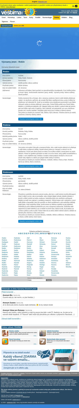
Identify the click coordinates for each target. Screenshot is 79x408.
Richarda (42, 244)
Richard (42, 242)
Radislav (4, 254)
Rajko (16, 273)
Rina (41, 246)
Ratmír (29, 256)
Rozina (68, 238)
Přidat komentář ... (8, 292)
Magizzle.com (42, 1)
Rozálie (53, 269)
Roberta (42, 252)
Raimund (17, 260)
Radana (4, 240)
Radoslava (17, 240)
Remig (29, 267)
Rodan (42, 260)
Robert (42, 250)
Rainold (16, 269)
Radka (4, 260)
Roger (42, 267)
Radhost (4, 246)
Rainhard (17, 267)
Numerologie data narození (56, 339)
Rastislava (30, 252)
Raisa (16, 271)
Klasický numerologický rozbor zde (31, 119)
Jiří (68, 12)
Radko (4, 263)
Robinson (43, 258)
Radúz (16, 250)
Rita (41, 248)
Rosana (53, 256)
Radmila (4, 267)
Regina (29, 263)
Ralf (28, 238)
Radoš (16, 242)
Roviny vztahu (14, 331)
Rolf (41, 273)
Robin (41, 254)
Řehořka (68, 267)
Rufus (68, 252)
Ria (41, 238)
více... (35, 335)
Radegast (5, 242)
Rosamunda (55, 254)
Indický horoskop (53, 331)
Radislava (5, 256)
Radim (4, 248)
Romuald (54, 242)
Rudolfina (69, 250)
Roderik (42, 263)
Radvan (16, 252)
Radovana (17, 246)
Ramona (29, 242)
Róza (53, 267)
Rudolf (68, 246)
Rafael (16, 254)
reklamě (22, 373)
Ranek (29, 246)
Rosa (53, 250)
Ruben (68, 244)
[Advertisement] (39, 43)
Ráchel (16, 258)
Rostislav (54, 258)
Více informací (10, 7)
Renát (29, 271)
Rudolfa (68, 248)
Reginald (30, 265)
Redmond (30, 260)
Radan (4, 238)
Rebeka (29, 258)
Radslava (17, 248)
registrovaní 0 (16, 399)
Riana (41, 240)
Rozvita (68, 242)
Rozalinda (54, 271)
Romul (53, 244)
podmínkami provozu (64, 373)
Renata (29, 273)
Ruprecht (69, 256)
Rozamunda (55, 273)
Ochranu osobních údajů (14, 375)
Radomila (5, 271)
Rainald (16, 263)
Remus (29, 269)
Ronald (53, 248)
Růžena (68, 263)
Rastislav (30, 250)
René (28, 275)
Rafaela (16, 256)
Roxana (53, 265)
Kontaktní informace (6, 373)
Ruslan (68, 258)
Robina (42, 256)
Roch (41, 269)
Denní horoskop (14, 339)
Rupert (68, 254)
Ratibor (29, 254)
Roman (42, 275)
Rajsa (16, 275)
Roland (42, 271)
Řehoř (68, 265)
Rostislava (54, 260)
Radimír (4, 250)
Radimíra (5, 252)
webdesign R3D (11, 402)
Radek (4, 244)
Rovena (53, 263)
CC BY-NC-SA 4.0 (21, 392)
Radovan (17, 244)
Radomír (4, 273)
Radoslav (17, 238)
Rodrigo (42, 265)
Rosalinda (54, 252)
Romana (54, 238)
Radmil (4, 265)
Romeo (53, 240)
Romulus (54, 246)
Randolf (29, 244)
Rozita (68, 240)
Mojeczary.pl (26, 396)
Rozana (53, 275)
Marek (75, 12)
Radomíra (5, 275)
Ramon (29, 240)
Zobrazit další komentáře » (11, 319)
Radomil (4, 269)
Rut (67, 260)
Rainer (16, 265)
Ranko (29, 248)
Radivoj (4, 258)
